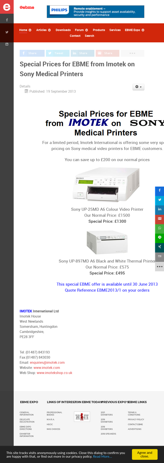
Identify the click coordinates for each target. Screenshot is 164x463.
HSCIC (50, 424)
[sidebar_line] (159, 238)
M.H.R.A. (51, 419)
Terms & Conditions (134, 413)
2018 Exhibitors (107, 428)
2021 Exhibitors (107, 413)
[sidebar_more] (159, 266)
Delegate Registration (27, 420)
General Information (27, 413)
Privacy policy (136, 419)
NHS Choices (53, 429)
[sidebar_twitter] (159, 200)
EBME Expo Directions (26, 428)
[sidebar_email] (159, 257)
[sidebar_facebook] (159, 191)
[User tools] (138, 87)
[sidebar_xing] (159, 247)
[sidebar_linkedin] (159, 210)
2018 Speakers (108, 434)
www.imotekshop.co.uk (54, 373)
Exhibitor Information (27, 435)
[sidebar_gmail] (159, 219)
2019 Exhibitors (107, 420)
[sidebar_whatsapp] (159, 229)
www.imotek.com (47, 368)
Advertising (135, 429)
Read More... (102, 456)
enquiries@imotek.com (47, 363)
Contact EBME (135, 424)
